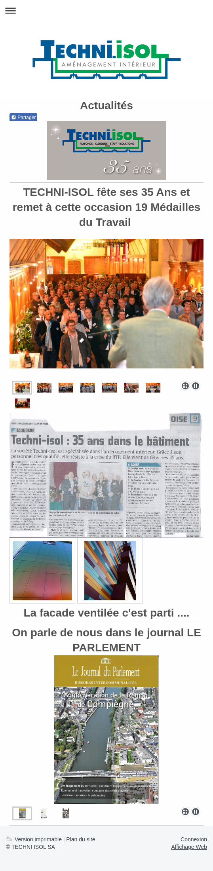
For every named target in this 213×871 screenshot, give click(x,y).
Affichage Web (189, 847)
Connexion (194, 839)
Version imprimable (34, 839)
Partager (23, 117)
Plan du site (80, 839)
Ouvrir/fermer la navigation (106, 10)
